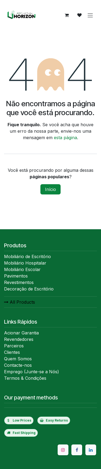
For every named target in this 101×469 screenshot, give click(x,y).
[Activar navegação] (90, 15)
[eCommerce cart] (66, 15)
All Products (19, 302)
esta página (65, 137)
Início (50, 189)
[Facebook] (76, 449)
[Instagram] (63, 449)
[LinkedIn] (90, 449)
